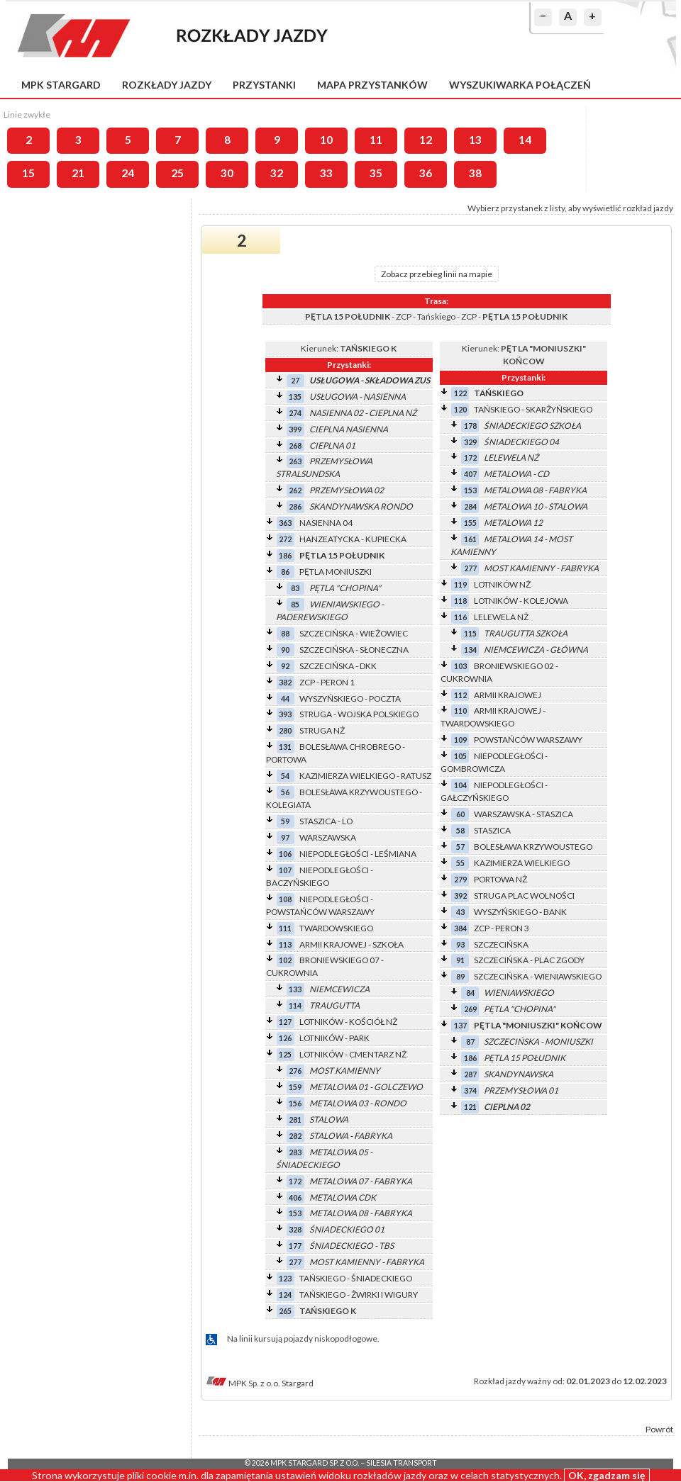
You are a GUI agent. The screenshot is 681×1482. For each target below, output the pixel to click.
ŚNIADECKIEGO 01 (346, 1229)
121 (470, 1106)
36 (425, 173)
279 (460, 879)
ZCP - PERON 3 (501, 928)
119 (460, 584)
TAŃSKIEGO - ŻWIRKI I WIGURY (358, 1294)
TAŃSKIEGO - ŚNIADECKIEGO (355, 1278)
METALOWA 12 (513, 522)
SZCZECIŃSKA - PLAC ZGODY (529, 960)
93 (460, 944)
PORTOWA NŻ (500, 879)
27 (295, 380)
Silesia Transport (401, 1463)
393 (285, 714)
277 (295, 1262)
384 (460, 928)
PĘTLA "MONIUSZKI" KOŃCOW (538, 1025)
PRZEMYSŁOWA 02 (346, 490)
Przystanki (264, 85)
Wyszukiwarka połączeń (520, 85)
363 (285, 522)
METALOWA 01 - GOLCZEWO (366, 1087)
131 (285, 746)
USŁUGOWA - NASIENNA (357, 396)
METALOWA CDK (342, 1197)
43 (460, 911)
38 (475, 173)
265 (285, 1310)
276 (295, 1070)
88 (285, 633)
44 (285, 698)
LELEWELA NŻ (511, 457)
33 (326, 173)
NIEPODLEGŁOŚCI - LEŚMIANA (357, 853)
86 (285, 571)
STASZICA (492, 830)
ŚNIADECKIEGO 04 (521, 442)
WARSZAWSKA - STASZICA (523, 814)
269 (470, 1009)
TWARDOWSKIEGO (336, 928)
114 (295, 1005)
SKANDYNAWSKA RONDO (361, 506)
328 (295, 1229)
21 (78, 173)
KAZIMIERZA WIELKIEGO (522, 863)
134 (470, 649)
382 (285, 682)
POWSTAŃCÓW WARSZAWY (528, 739)
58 (460, 830)
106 (285, 853)
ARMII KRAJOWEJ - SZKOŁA (351, 944)
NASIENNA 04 (326, 522)
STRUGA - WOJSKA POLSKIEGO (359, 714)
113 (285, 944)
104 (460, 785)
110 (460, 710)
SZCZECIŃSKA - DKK (338, 666)
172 (295, 1181)
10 (326, 139)
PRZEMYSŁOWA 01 (521, 1090)
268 (295, 445)
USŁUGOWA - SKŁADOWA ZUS (369, 380)
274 (295, 412)
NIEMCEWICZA (339, 989)
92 (285, 665)
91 (460, 960)
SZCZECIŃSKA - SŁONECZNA (354, 649)
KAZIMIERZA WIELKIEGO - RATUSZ (365, 775)
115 (470, 633)
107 (285, 870)
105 (460, 755)
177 (295, 1245)
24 (127, 173)
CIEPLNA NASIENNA (348, 429)
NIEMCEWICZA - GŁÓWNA (536, 649)
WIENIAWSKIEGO (519, 992)
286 (295, 506)
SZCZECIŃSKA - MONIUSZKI (538, 1041)
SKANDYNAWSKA (518, 1074)
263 (295, 461)
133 (295, 989)
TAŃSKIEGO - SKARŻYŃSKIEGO (533, 409)
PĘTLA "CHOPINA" (345, 588)
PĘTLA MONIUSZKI (335, 571)
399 (295, 429)
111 (285, 928)
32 (276, 173)
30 (227, 173)
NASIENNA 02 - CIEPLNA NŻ (362, 413)
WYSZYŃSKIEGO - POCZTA (350, 698)
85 (295, 604)
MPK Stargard (61, 85)
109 (460, 739)
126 (285, 1038)
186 (285, 555)
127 (285, 1021)
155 (470, 522)
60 (460, 814)
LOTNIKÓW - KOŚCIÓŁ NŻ (348, 1021)
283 (295, 1152)
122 (460, 393)
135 (295, 396)
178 (470, 425)
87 (470, 1041)
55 (460, 863)
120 (460, 409)
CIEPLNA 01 (332, 445)
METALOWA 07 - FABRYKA (360, 1181)
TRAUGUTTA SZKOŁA (526, 633)
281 (295, 1119)
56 (285, 792)
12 (425, 139)
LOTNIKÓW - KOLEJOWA (521, 600)
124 (285, 1294)
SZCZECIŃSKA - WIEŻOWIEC (353, 633)
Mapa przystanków (372, 85)
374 (470, 1090)
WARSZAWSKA (327, 837)
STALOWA (328, 1119)
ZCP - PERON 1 (327, 682)
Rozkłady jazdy (166, 85)
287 (470, 1074)
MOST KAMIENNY (344, 1070)
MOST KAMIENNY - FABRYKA (366, 1262)
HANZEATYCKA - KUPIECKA (352, 539)
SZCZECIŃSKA (501, 944)
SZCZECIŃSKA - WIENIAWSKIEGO (538, 976)
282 (295, 1135)
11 (376, 139)
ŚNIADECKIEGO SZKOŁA (532, 425)
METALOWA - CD (516, 473)
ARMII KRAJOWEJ (507, 695)
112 (460, 695)
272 (285, 539)
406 (295, 1197)
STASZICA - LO (326, 821)
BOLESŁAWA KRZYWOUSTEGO (533, 846)
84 (470, 992)
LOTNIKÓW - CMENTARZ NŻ (352, 1054)
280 (285, 730)
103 (460, 665)
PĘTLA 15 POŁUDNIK (341, 555)
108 (285, 899)
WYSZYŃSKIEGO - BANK (520, 911)
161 (470, 539)
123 (285, 1278)
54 (285, 775)
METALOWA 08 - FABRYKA (360, 1213)
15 (28, 173)
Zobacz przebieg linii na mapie (436, 274)
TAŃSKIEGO (499, 393)
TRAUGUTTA (334, 1005)
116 (460, 617)
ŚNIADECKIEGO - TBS (351, 1245)
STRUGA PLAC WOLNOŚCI (524, 895)
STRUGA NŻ (322, 730)
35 (376, 173)
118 (460, 600)
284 (470, 506)
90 (285, 649)
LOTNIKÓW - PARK (334, 1038)
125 (285, 1054)
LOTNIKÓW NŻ (502, 584)
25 (177, 173)
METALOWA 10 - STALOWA (535, 506)
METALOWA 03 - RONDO (357, 1103)
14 (525, 139)
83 (295, 588)
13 (475, 139)
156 (295, 1103)
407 (470, 473)
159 (295, 1086)
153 (295, 1213)
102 (285, 960)
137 (460, 1025)
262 (295, 490)
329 (470, 442)
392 (460, 895)
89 (460, 976)
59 (285, 821)
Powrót (659, 1429)
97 (285, 837)
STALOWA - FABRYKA (350, 1135)
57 (460, 846)
